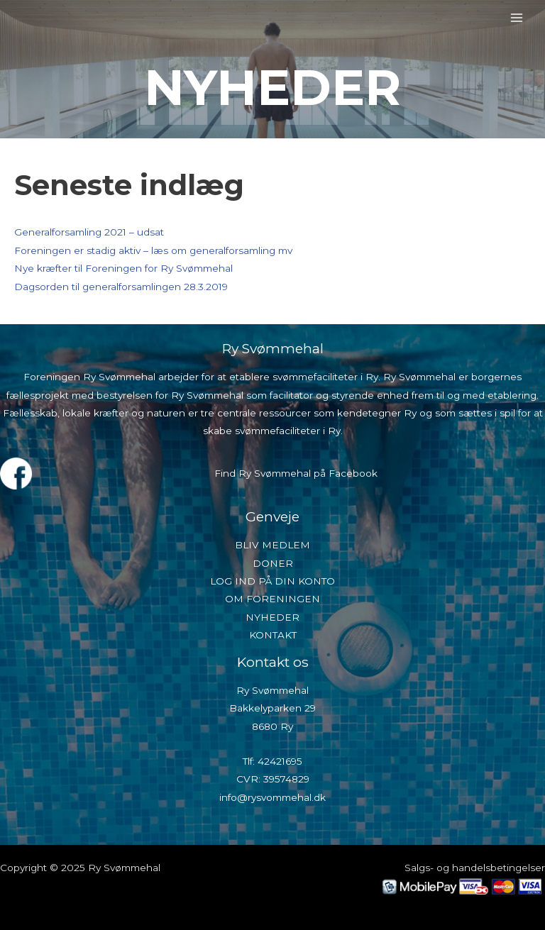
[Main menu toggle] (517, 17)
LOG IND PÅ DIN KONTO (272, 581)
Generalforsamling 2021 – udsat (89, 232)
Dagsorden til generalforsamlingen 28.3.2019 (121, 286)
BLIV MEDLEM (272, 544)
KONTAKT (273, 635)
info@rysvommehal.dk (272, 797)
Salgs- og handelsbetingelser (474, 867)
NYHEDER (272, 617)
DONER (273, 563)
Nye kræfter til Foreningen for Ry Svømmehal (123, 268)
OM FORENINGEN (272, 598)
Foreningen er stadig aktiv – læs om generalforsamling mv (153, 250)
